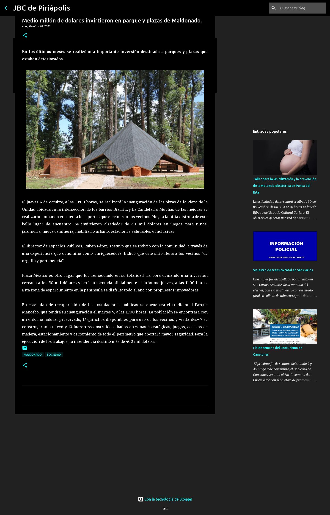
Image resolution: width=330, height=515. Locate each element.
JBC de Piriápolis (41, 8)
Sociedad (54, 354)
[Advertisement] (115, 453)
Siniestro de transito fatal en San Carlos (283, 270)
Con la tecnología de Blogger (165, 499)
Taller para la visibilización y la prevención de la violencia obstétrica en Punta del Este (284, 185)
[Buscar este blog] (302, 8)
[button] (25, 36)
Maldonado (33, 354)
